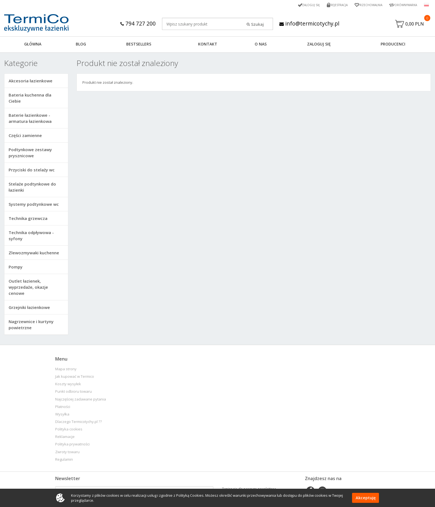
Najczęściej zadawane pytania (80, 401)
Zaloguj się (300, 4)
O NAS (261, 45)
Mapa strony (66, 370)
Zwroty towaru (67, 453)
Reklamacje (65, 438)
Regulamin (64, 461)
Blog (81, 45)
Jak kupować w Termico (74, 378)
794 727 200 (137, 23)
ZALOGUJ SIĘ (319, 45)
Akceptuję (365, 498)
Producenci (393, 45)
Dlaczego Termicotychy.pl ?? (78, 423)
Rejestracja (330, 4)
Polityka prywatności (72, 445)
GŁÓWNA (32, 45)
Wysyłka (62, 416)
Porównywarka (403, 4)
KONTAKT (207, 45)
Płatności (62, 408)
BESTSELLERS (138, 45)
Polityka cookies (68, 431)
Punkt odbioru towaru (73, 393)
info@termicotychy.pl (309, 23)
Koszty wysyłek (68, 385)
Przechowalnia (364, 4)
